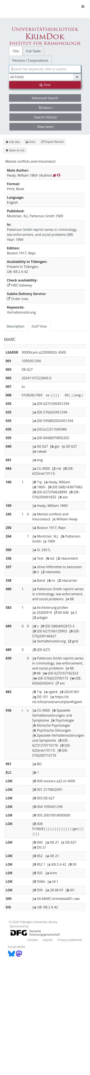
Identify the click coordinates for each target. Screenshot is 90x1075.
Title (15, 51)
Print (30, 142)
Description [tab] (15, 326)
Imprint (48, 940)
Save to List (15, 150)
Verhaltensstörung (21, 312)
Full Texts (33, 51)
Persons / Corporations (30, 60)
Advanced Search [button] (45, 98)
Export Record (52, 141)
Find (45, 85)
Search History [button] (45, 117)
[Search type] (45, 77)
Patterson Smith (42, 216)
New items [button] (45, 126)
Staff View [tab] (39, 326)
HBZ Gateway (19, 285)
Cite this (13, 142)
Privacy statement (70, 940)
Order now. (18, 298)
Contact (32, 940)
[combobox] (45, 69)
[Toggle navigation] (83, 6)
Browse (46, 107)
